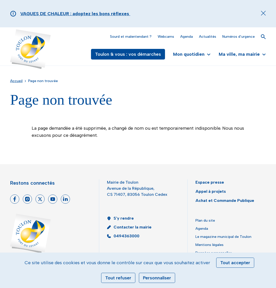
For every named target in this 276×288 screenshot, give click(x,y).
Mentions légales (209, 245)
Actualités (207, 36)
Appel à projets (210, 191)
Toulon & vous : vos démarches (128, 54)
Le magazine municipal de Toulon (223, 237)
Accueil (16, 81)
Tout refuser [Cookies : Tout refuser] (118, 278)
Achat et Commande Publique (224, 200)
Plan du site (205, 220)
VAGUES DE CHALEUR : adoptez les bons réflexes (75, 13)
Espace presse (209, 182)
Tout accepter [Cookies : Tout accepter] (235, 262)
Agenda (186, 36)
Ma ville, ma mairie (242, 54)
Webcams (166, 36)
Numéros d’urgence (238, 36)
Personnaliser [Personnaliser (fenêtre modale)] (157, 278)
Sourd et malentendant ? (131, 36)
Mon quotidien (192, 54)
